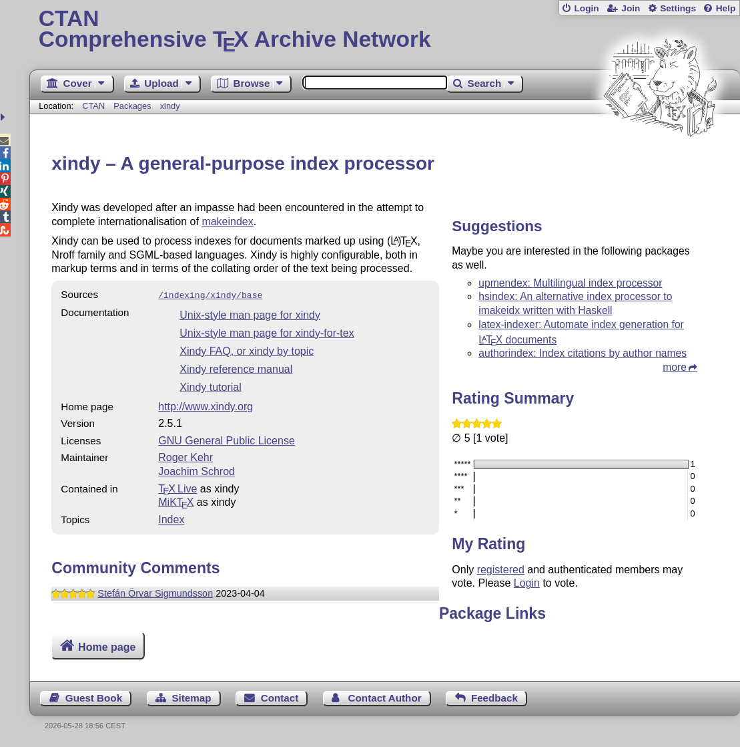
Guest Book (93, 698)
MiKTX (176, 500)
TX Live (177, 487)
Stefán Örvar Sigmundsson (155, 592)
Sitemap (191, 698)
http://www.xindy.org (205, 405)
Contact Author (385, 698)
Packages (133, 106)
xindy (170, 106)
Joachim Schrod (196, 470)
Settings (678, 8)
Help (726, 8)
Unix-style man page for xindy (249, 313)
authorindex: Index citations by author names (582, 353)
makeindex (227, 221)
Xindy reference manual (235, 368)
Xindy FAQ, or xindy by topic (246, 349)
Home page (106, 647)
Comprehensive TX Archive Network (385, 30)
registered (500, 569)
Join (630, 8)
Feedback (494, 698)
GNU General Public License (226, 439)
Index (171, 518)
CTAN (93, 106)
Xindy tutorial (210, 386)
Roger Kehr (185, 456)
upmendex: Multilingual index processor (570, 283)
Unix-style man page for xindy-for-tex (266, 331)
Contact (280, 698)
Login (586, 8)
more (675, 367)
